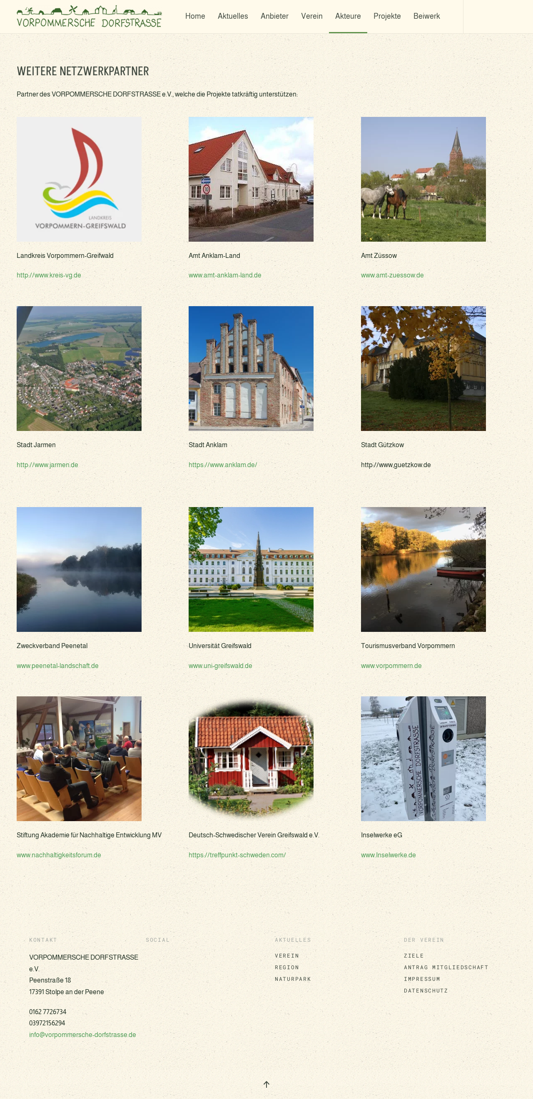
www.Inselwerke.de (388, 855)
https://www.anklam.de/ (223, 464)
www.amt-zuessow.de (392, 275)
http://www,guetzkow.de (396, 464)
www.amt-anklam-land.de (225, 275)
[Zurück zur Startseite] (92, 16)
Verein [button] (312, 16)
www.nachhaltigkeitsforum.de (59, 855)
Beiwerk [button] (426, 16)
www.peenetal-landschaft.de (58, 665)
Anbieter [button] (275, 16)
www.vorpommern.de (391, 665)
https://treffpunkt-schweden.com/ (237, 855)
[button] (266, 1084)
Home (195, 16)
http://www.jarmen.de (47, 464)
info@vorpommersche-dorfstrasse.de (82, 1034)
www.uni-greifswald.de (220, 665)
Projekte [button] (387, 16)
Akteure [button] (348, 16)
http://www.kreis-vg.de (49, 275)
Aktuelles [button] (233, 16)
